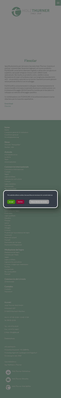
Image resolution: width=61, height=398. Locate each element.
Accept (11, 202)
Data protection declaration (39, 202)
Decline (20, 202)
